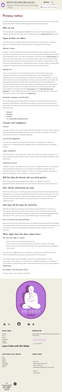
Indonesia (4, 360)
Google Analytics (51, 56)
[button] (15, 383)
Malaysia (4, 361)
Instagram (10, 114)
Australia (3, 358)
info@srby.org (31, 93)
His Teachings (5, 339)
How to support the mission (40, 363)
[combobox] (49, 7)
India (3, 357)
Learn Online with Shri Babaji (15, 346)
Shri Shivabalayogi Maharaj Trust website (43, 367)
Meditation (4, 341)
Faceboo (9, 112)
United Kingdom (5, 363)
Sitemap (35, 371)
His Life (3, 337)
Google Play (13, 119)
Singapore (4, 366)
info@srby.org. (7, 265)
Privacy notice (36, 372)
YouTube (9, 116)
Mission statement (38, 365)
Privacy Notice (31, 89)
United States (4, 365)
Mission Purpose (47, 34)
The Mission (4, 342)
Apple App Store (22, 119)
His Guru (4, 335)
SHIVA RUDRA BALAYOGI (21, 2)
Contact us (36, 361)
